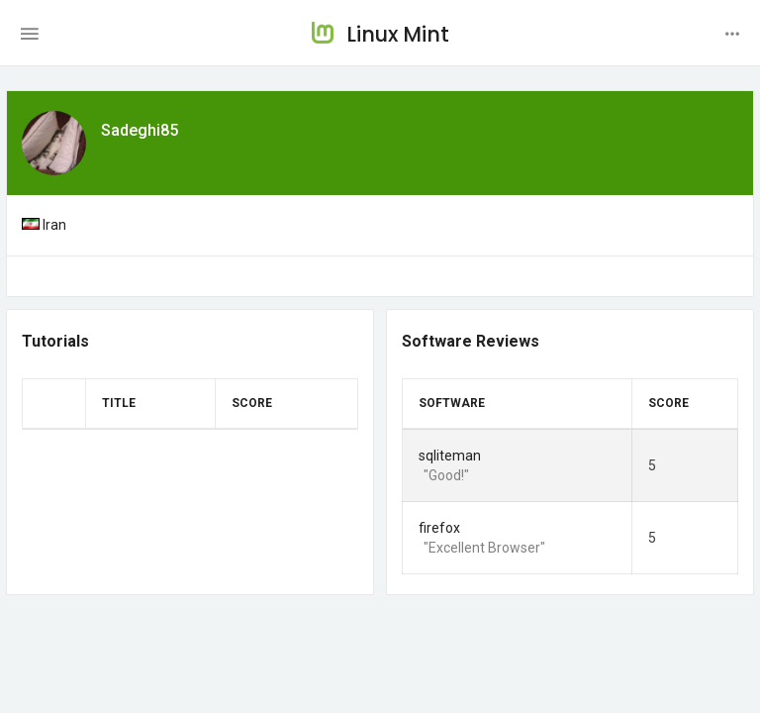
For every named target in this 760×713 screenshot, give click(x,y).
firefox (439, 528)
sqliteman (450, 455)
